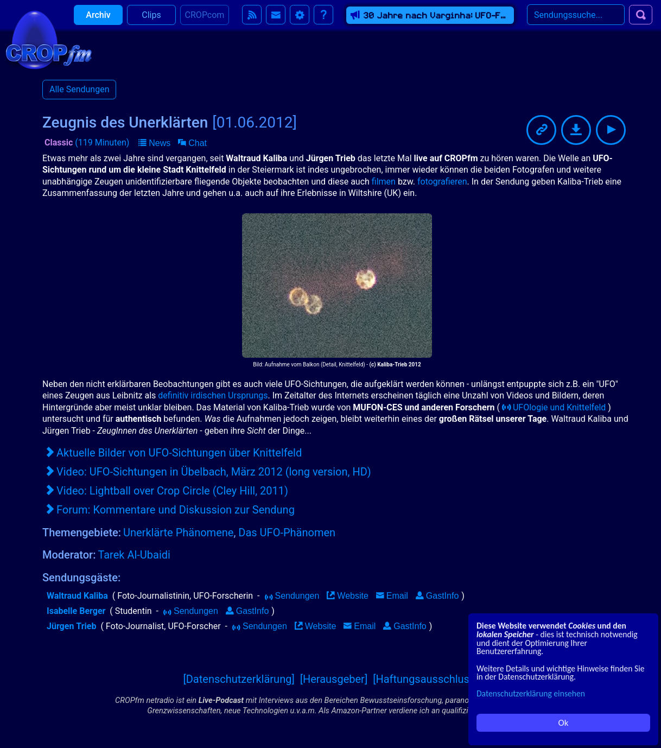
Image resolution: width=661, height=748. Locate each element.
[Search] (576, 21)
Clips (151, 21)
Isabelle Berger (76, 611)
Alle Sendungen (79, 89)
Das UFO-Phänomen (286, 532)
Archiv (98, 21)
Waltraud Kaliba (77, 596)
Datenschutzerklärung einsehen (530, 693)
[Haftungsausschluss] (425, 679)
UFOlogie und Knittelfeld (554, 407)
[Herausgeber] (334, 679)
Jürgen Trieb (71, 626)
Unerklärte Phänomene (178, 532)
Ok (563, 722)
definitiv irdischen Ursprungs (213, 395)
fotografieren (442, 181)
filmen (384, 181)
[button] (154, 143)
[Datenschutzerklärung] (238, 679)
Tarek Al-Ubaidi (134, 554)
